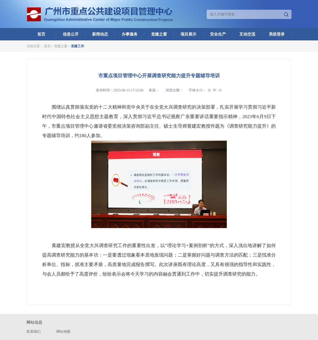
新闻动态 (100, 34)
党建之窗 (159, 34)
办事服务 (130, 34)
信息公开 (71, 34)
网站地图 (63, 331)
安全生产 (218, 34)
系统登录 (277, 34)
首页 (41, 34)
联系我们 (33, 331)
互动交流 (247, 34)
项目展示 (188, 34)
